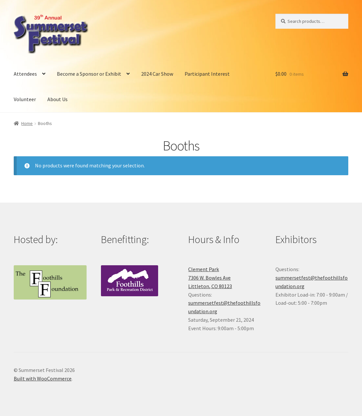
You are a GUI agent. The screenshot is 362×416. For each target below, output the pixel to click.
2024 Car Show (157, 73)
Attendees (25, 73)
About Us (57, 99)
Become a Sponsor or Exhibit (89, 73)
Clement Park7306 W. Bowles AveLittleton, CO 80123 (210, 277)
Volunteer (25, 99)
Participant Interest (207, 73)
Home (27, 123)
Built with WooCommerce (43, 378)
